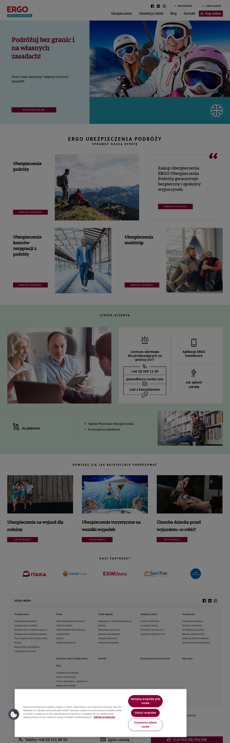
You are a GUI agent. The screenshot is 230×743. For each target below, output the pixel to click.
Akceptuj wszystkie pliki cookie (145, 701)
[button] (14, 714)
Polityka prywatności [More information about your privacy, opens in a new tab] (104, 717)
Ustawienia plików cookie (145, 725)
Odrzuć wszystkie (145, 713)
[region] (100, 713)
